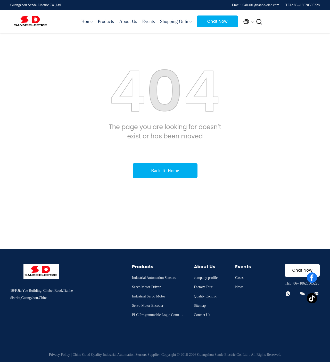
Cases (239, 278)
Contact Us (202, 315)
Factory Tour (203, 287)
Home (87, 21)
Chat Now (217, 21)
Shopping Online (176, 21)
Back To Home (165, 170)
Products (106, 21)
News (239, 287)
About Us (128, 21)
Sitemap (200, 306)
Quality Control (205, 296)
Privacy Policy (59, 355)
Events (148, 21)
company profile (206, 278)
